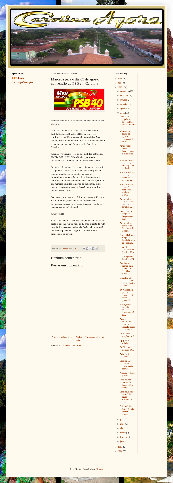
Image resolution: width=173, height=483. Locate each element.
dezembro (124, 91)
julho (122, 113)
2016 (120, 87)
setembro (124, 104)
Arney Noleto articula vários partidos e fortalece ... (127, 203)
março (123, 433)
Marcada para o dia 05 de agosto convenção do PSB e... (127, 136)
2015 (120, 447)
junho (123, 419)
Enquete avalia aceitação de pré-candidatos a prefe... (127, 282)
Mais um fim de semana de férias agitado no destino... (127, 164)
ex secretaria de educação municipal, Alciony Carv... (126, 189)
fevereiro (124, 437)
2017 (120, 83)
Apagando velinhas (124, 341)
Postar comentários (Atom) (70, 345)
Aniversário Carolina (125, 355)
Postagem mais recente (62, 337)
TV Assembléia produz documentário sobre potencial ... (127, 295)
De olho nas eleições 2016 (127, 335)
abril (122, 428)
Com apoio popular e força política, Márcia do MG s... (127, 122)
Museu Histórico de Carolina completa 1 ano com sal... (127, 176)
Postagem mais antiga (94, 337)
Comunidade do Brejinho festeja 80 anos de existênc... (127, 239)
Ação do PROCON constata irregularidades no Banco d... (127, 324)
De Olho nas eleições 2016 (127, 348)
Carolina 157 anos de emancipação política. (126, 365)
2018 (120, 79)
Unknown (19, 78)
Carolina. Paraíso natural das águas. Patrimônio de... (127, 397)
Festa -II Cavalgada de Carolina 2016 (127, 249)
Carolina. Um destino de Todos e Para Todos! (126, 384)
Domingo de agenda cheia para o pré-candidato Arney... (126, 268)
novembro (124, 95)
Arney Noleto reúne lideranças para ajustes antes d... (127, 151)
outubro (123, 100)
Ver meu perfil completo (22, 82)
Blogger (99, 469)
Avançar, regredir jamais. (127, 374)
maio (122, 424)
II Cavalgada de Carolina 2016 (127, 257)
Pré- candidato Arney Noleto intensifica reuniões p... (127, 410)
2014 (120, 451)
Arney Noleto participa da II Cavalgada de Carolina (127, 227)
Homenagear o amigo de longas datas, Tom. (126, 215)
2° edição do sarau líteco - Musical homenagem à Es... (127, 309)
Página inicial (78, 339)
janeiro (123, 441)
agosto (123, 109)
